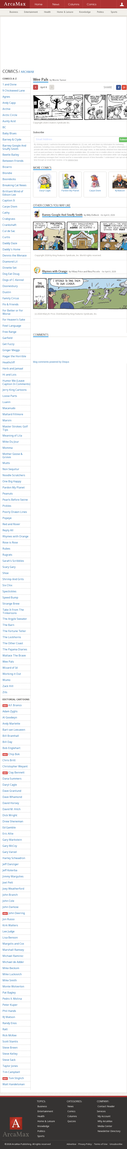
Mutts (6, 463)
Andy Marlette (11, 723)
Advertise (71, 1144)
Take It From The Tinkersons (13, 611)
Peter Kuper (10, 1005)
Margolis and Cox (13, 943)
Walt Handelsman (13, 1084)
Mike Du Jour (10, 441)
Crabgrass (8, 219)
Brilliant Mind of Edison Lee (12, 193)
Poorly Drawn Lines (14, 512)
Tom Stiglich (13, 1078)
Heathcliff (8, 362)
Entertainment (31, 11)
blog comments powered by (51, 362)
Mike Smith (9, 980)
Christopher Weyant (15, 766)
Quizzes (71, 1121)
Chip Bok (11, 754)
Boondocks (9, 179)
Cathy (6, 212)
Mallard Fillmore (12, 414)
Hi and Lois (9, 374)
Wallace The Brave (14, 655)
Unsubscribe (116, 1144)
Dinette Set (9, 267)
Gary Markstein (12, 840)
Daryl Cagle (9, 784)
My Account (104, 1116)
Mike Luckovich (12, 974)
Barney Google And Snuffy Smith (14, 147)
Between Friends (12, 161)
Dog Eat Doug (10, 274)
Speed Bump (10, 597)
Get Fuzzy (8, 344)
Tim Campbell (11, 1072)
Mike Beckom (10, 968)
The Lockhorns (11, 637)
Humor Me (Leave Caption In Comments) (16, 382)
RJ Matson (8, 1017)
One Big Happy (11, 481)
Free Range (9, 332)
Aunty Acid (9, 121)
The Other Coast (12, 643)
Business (14, 11)
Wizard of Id (10, 668)
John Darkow (10, 907)
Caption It (8, 200)
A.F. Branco (12, 705)
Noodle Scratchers (13, 475)
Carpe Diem (9, 206)
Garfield (7, 338)
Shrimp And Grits (13, 579)
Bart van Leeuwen (13, 729)
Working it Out (11, 674)
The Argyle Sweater (14, 619)
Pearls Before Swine (15, 499)
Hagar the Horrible (14, 356)
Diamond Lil (10, 261)
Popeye (7, 518)
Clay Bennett (13, 772)
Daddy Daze (9, 243)
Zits (4, 692)
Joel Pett (7, 882)
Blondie (7, 173)
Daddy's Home (11, 249)
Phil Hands (9, 1011)
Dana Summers (11, 778)
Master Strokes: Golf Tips (15, 428)
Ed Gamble (9, 827)
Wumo (6, 680)
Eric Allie (7, 833)
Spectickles (9, 591)
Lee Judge (8, 931)
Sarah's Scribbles (13, 561)
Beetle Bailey (10, 154)
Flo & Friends (10, 304)
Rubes (6, 548)
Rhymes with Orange (15, 536)
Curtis (6, 237)
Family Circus (10, 298)
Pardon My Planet (13, 487)
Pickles (6, 506)
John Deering (13, 913)
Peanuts (7, 493)
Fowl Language (11, 325)
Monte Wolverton (13, 986)
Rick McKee (9, 1035)
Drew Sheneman (12, 821)
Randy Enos (9, 1023)
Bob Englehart (11, 748)
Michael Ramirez (12, 956)
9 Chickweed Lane (13, 90)
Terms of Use (100, 1144)
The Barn (8, 625)
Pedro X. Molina (12, 998)
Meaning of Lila (12, 435)
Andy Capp (9, 103)
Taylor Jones (10, 1066)
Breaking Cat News (14, 185)
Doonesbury (10, 286)
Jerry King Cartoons (14, 390)
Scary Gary (9, 567)
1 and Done (9, 84)
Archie (6, 109)
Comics (71, 1111)
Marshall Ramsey (13, 950)
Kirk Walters (10, 925)
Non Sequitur (10, 469)
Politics (100, 11)
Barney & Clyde (11, 139)
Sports (114, 11)
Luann (6, 402)
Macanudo (8, 408)
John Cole (8, 901)
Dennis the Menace (14, 255)
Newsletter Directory (109, 1131)
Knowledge (85, 11)
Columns (72, 1116)
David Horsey (10, 803)
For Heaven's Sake (13, 319)
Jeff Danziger (10, 864)
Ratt (5, 1029)
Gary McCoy (9, 846)
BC (4, 127)
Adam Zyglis (10, 711)
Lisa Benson (10, 937)
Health (47, 11)
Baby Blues (9, 133)
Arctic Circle (9, 115)
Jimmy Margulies (12, 876)
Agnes (6, 96)
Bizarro (7, 167)
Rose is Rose (10, 542)
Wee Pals (8, 661)
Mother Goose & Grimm (12, 455)
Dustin (6, 292)
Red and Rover (11, 524)
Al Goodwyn (9, 717)
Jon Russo (8, 919)
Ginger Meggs (11, 350)
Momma (7, 448)
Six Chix (7, 585)
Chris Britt (9, 760)
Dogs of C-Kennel (13, 280)
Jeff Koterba (9, 870)
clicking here (73, 160)
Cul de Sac (8, 231)
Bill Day (7, 742)
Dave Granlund (11, 791)
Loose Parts (9, 396)
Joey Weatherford (13, 888)
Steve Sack (9, 1060)
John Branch (10, 895)
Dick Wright (9, 815)
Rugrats (7, 554)
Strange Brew (11, 603)
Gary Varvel (9, 852)
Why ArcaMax (105, 1121)
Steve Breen (10, 1047)
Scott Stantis (10, 1041)
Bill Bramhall (10, 736)
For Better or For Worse (12, 312)
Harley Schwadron (13, 858)
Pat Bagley (9, 992)
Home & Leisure (65, 11)
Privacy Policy (85, 1144)
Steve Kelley (10, 1053)
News (70, 1106)
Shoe (5, 573)
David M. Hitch (11, 809)
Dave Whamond (12, 797)
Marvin (6, 420)
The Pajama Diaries (14, 649)
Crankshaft (9, 225)
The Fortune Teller (14, 631)
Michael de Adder (13, 962)
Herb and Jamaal (12, 368)
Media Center (105, 1126)
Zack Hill (7, 686)
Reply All (7, 530)
